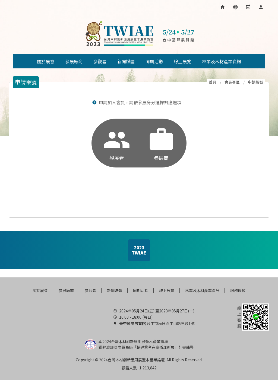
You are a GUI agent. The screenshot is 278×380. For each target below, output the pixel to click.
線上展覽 (166, 290)
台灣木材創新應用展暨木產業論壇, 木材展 (119, 33)
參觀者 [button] (99, 61)
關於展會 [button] (45, 61)
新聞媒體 (114, 290)
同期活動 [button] (154, 61)
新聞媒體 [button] (126, 61)
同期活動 (140, 290)
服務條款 (237, 290)
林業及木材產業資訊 (202, 290)
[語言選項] (235, 7)
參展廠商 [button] (74, 61)
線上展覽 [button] (182, 61)
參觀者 (90, 290)
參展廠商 (66, 290)
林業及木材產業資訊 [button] (221, 61)
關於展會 (40, 290)
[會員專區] (261, 7)
